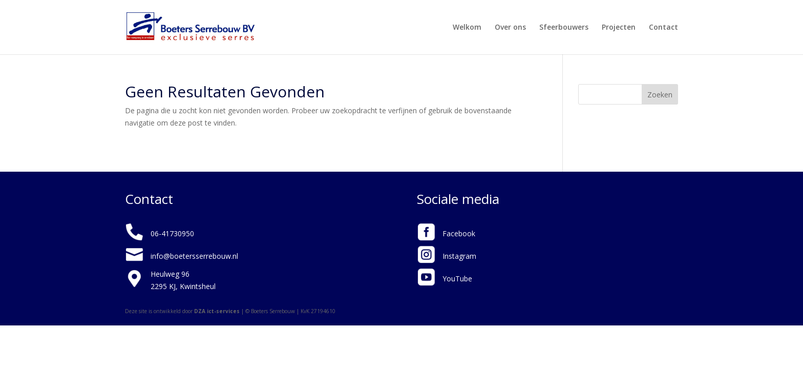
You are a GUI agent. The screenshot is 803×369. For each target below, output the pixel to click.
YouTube (457, 278)
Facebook (458, 233)
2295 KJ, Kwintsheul (183, 286)
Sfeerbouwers (563, 28)
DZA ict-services (217, 311)
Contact (663, 28)
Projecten (619, 28)
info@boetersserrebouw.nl (194, 256)
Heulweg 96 (170, 274)
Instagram (459, 256)
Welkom (467, 28)
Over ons (510, 28)
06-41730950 (172, 233)
